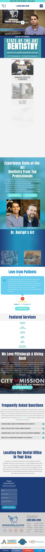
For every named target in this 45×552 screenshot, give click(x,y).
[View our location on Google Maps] (10, 530)
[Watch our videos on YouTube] (21, 530)
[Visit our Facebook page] (5, 530)
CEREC (22, 327)
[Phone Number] (9, 494)
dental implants (30, 189)
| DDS (15, 228)
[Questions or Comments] (9, 502)
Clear (22, 341)
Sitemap (20, 547)
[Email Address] (9, 497)
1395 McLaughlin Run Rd (35, 516)
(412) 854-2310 (22, 6)
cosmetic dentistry (36, 183)
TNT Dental (37, 547)
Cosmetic (22, 332)
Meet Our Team (30, 195)
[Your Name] (9, 490)
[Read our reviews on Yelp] (16, 530)
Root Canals (22, 346)
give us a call (23, 418)
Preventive (22, 323)
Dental (22, 337)
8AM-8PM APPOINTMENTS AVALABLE (22, 1)
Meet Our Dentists (14, 195)
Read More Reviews (22, 308)
